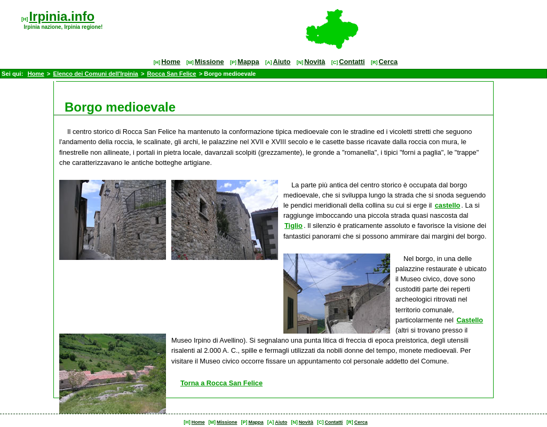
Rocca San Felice (171, 73)
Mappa (248, 62)
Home (170, 62)
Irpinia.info (61, 16)
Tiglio (293, 226)
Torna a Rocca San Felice (221, 383)
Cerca (388, 62)
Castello (469, 320)
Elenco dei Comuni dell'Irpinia (95, 73)
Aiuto (282, 62)
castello (448, 205)
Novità (314, 62)
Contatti (351, 62)
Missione (209, 62)
